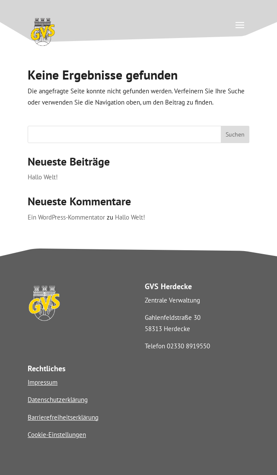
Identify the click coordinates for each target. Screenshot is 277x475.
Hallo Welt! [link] (43, 177)
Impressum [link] (42, 382)
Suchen (235, 134)
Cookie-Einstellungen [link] (57, 434)
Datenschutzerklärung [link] (58, 399)
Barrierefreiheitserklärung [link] (63, 417)
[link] (43, 45)
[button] (240, 25)
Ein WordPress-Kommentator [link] (66, 217)
